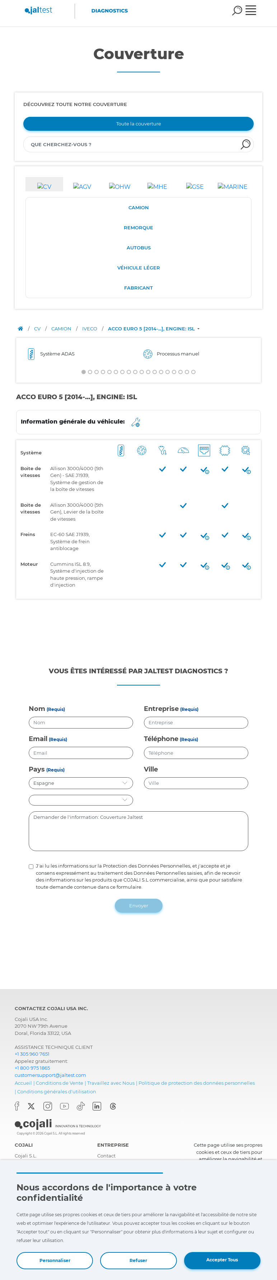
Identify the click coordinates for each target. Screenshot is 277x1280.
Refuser (138, 1260)
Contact (106, 1154)
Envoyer (138, 904)
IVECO (90, 328)
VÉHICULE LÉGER (138, 268)
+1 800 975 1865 (32, 1066)
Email (38, 737)
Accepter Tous (222, 1259)
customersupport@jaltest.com (50, 1073)
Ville (151, 768)
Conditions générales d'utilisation (56, 1090)
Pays (37, 768)
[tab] (44, 184)
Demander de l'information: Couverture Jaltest (138, 829)
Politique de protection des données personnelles (196, 1081)
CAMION (138, 207)
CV (38, 328)
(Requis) (56, 707)
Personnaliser (54, 1260)
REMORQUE (138, 227)
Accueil (23, 1081)
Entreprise (161, 707)
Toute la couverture (138, 123)
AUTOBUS (139, 247)
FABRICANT (138, 288)
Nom (37, 707)
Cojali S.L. (26, 1154)
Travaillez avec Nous (111, 1081)
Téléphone (161, 737)
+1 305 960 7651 (32, 1052)
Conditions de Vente (59, 1081)
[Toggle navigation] (255, 11)
